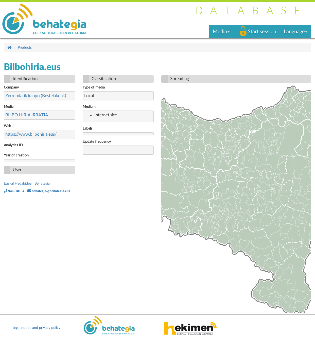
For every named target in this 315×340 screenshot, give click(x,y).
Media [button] (221, 31)
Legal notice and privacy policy (36, 328)
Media (8, 107)
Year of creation (16, 155)
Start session (262, 31)
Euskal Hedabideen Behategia (27, 183)
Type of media (94, 87)
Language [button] (295, 31)
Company (11, 87)
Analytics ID (13, 145)
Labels (87, 128)
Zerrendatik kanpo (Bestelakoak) (35, 96)
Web (7, 126)
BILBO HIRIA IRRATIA (26, 115)
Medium (89, 107)
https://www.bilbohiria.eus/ (31, 134)
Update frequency (97, 142)
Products (25, 47)
